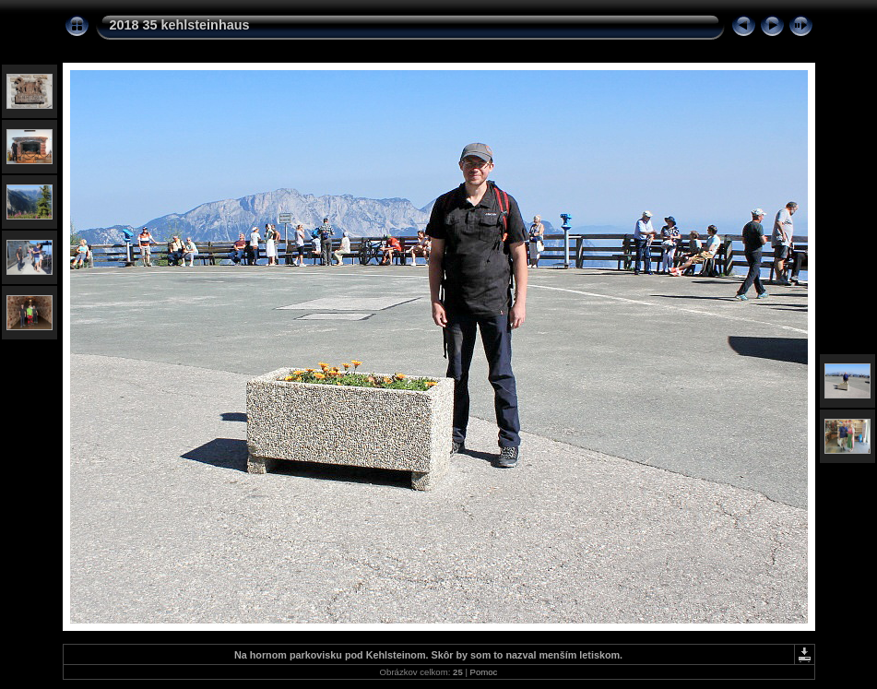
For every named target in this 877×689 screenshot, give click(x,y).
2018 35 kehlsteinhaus (180, 25)
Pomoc (484, 672)
